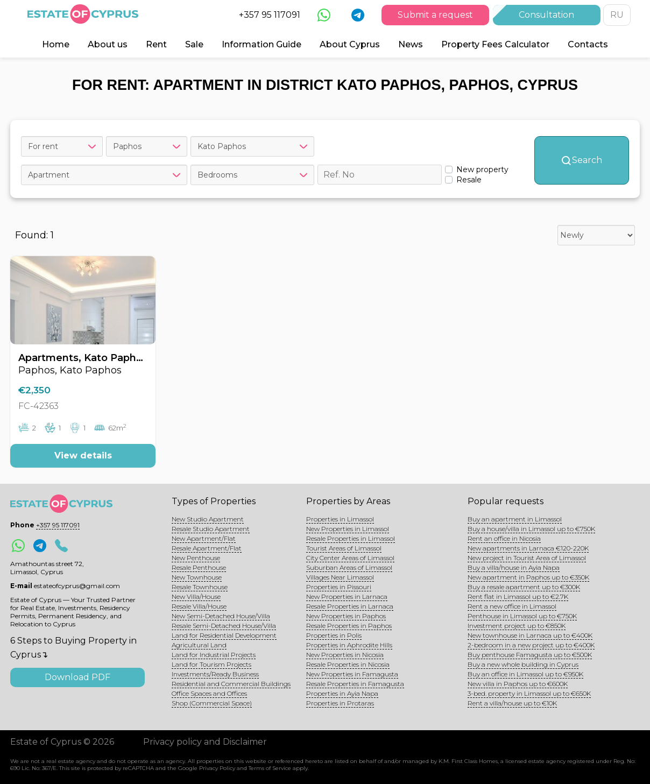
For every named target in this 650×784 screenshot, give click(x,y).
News (410, 44)
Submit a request (435, 15)
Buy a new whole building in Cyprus (523, 664)
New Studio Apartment (208, 519)
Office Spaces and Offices (209, 693)
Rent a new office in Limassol (512, 606)
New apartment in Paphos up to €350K (528, 577)
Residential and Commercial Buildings (231, 684)
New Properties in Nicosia (345, 655)
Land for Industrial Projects (214, 655)
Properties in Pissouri (338, 587)
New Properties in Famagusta (352, 674)
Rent (156, 44)
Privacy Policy (217, 768)
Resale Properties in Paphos (349, 625)
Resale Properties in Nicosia (348, 664)
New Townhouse (197, 577)
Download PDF (77, 677)
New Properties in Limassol (347, 529)
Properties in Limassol (340, 519)
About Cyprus (350, 44)
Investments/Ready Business (215, 674)
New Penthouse (196, 558)
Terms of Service (270, 768)
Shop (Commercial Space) (212, 703)
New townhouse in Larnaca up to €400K (530, 635)
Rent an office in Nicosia (504, 538)
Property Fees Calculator (495, 44)
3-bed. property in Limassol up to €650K (529, 693)
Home (55, 44)
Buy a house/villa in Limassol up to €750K (531, 529)
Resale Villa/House (199, 606)
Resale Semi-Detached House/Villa (224, 625)
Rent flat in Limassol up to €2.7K (518, 596)
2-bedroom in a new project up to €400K (531, 645)
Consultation (546, 15)
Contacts (588, 44)
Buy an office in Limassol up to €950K (525, 674)
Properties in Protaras (340, 703)
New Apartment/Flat (204, 538)
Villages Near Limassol (340, 577)
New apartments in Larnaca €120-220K (528, 548)
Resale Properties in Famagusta (355, 684)
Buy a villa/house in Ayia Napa (514, 567)
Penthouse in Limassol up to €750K (522, 616)
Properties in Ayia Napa (342, 693)
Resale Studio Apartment (211, 529)
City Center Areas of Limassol (350, 558)
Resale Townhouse (200, 587)
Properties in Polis (334, 635)
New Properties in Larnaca (346, 596)
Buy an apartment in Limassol (515, 519)
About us (108, 44)
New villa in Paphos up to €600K (518, 684)
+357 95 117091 (269, 15)
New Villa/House (196, 596)
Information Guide (261, 44)
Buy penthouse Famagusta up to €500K (530, 655)
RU (617, 15)
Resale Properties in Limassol (350, 538)
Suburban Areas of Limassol (349, 567)
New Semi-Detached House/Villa (221, 616)
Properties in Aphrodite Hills (349, 645)
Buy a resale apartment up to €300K (524, 587)
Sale (194, 44)
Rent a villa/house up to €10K (512, 703)
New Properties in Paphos (346, 616)
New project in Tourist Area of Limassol (527, 558)
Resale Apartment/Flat (207, 548)
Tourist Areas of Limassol (343, 548)
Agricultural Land (199, 645)
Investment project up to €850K (517, 625)
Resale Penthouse (199, 567)
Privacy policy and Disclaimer (205, 742)
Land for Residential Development (224, 635)
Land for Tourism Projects (211, 664)
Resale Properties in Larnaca (349, 606)
